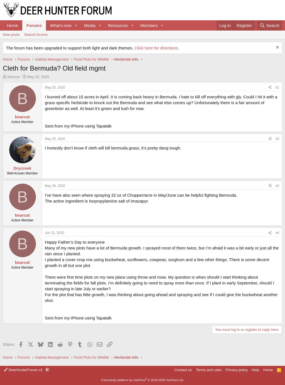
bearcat (13, 77)
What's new (61, 25)
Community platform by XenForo (142, 380)
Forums (34, 25)
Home (12, 25)
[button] (76, 25)
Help (255, 370)
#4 (277, 233)
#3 (277, 186)
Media (89, 25)
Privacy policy (237, 370)
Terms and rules (209, 370)
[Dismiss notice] (276, 48)
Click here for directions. (156, 48)
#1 (277, 87)
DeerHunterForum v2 (23, 370)
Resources (118, 25)
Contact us (183, 370)
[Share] (270, 87)
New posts (11, 34)
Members (149, 25)
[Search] (269, 25)
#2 (277, 139)
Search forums (36, 34)
